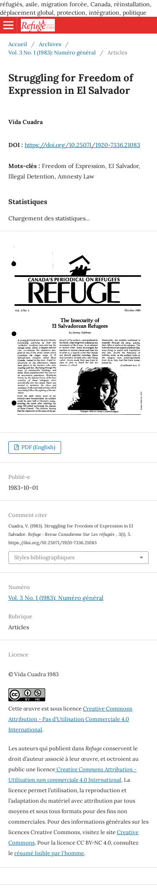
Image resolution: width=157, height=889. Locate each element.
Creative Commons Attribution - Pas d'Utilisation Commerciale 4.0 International (70, 719)
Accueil (17, 44)
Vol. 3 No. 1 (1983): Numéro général (52, 52)
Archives (50, 44)
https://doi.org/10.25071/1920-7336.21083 (82, 145)
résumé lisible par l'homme (49, 853)
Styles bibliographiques (44, 557)
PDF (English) (37, 447)
